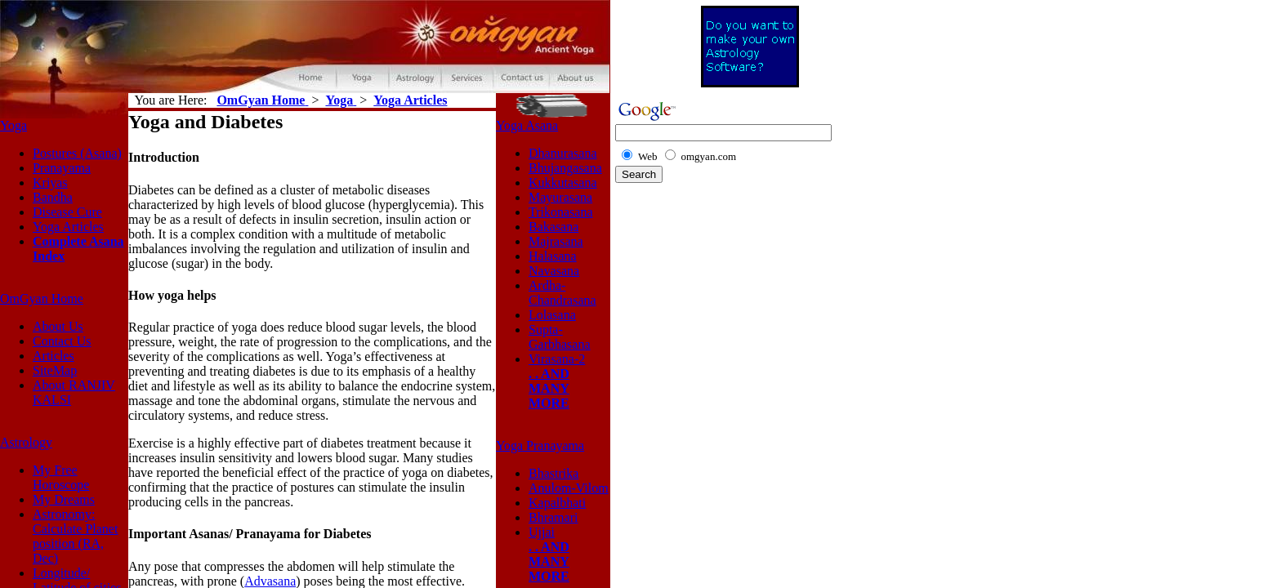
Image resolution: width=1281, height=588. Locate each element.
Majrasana (556, 241)
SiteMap (55, 370)
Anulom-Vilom (569, 488)
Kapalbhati (557, 503)
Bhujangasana (565, 168)
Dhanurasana (563, 153)
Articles (53, 356)
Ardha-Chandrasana (562, 292)
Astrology (26, 442)
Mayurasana (560, 197)
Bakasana (553, 227)
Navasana (554, 271)
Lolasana (552, 315)
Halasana (553, 256)
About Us (58, 326)
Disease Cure (67, 212)
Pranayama (62, 168)
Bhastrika (553, 473)
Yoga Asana (527, 125)
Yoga (13, 125)
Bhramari (553, 517)
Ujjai (542, 532)
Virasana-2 (557, 359)
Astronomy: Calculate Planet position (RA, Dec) (75, 536)
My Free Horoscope (61, 477)
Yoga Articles (68, 227)
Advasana (270, 581)
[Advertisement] (750, 316)
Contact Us (62, 341)
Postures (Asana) (77, 153)
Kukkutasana (563, 182)
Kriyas (50, 182)
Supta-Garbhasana (560, 337)
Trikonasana (561, 212)
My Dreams (64, 499)
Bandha (53, 197)
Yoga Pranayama (540, 445)
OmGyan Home (41, 298)
